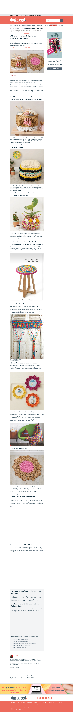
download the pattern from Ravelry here (24, 312)
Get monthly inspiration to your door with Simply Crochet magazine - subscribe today (26, 47)
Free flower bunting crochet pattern (21, 641)
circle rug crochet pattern (19, 494)
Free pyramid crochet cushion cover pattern (21, 420)
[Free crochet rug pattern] (22, 671)
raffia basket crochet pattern (20, 145)
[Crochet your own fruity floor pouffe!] (13, 671)
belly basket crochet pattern (19, 241)
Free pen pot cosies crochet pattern (21, 645)
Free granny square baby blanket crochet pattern (24, 643)
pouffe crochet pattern (18, 192)
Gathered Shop (14, 610)
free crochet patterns (14, 92)
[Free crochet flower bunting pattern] (31, 671)
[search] (61, 20)
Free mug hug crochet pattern (20, 647)
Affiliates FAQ (26, 33)
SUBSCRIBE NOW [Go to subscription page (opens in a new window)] (54, 68)
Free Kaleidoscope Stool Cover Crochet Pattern (31, 249)
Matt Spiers (16, 655)
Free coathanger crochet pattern (20, 639)
